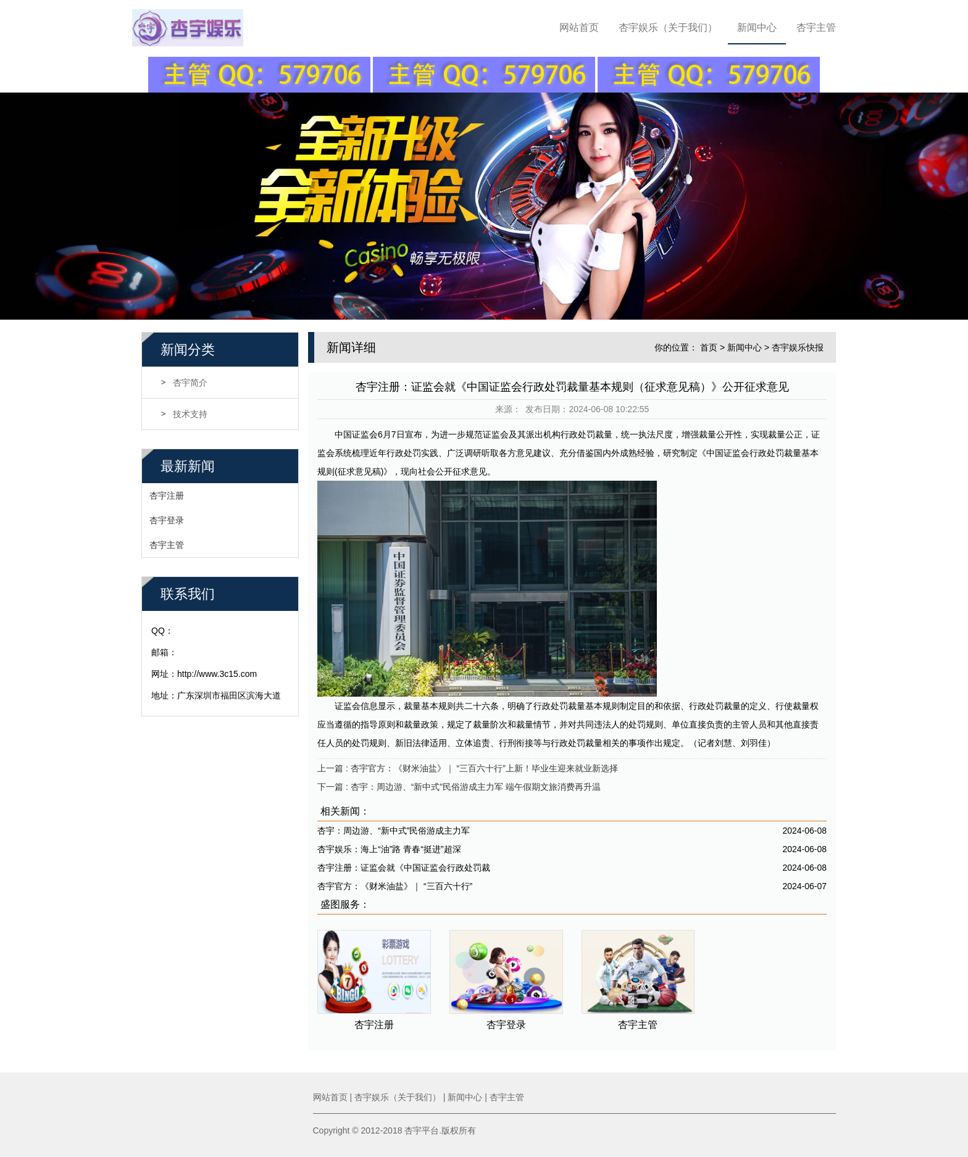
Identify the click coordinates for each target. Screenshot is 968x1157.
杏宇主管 (816, 27)
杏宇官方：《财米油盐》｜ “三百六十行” (394, 885)
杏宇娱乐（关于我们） (668, 27)
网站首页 (579, 27)
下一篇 (459, 785)
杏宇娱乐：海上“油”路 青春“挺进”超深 (389, 848)
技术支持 (190, 413)
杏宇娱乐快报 (798, 346)
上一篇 (467, 767)
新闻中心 (757, 27)
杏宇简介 (190, 381)
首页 (708, 346)
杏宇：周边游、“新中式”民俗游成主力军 (393, 829)
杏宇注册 (166, 494)
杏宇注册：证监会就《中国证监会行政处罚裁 (403, 866)
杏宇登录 (166, 519)
